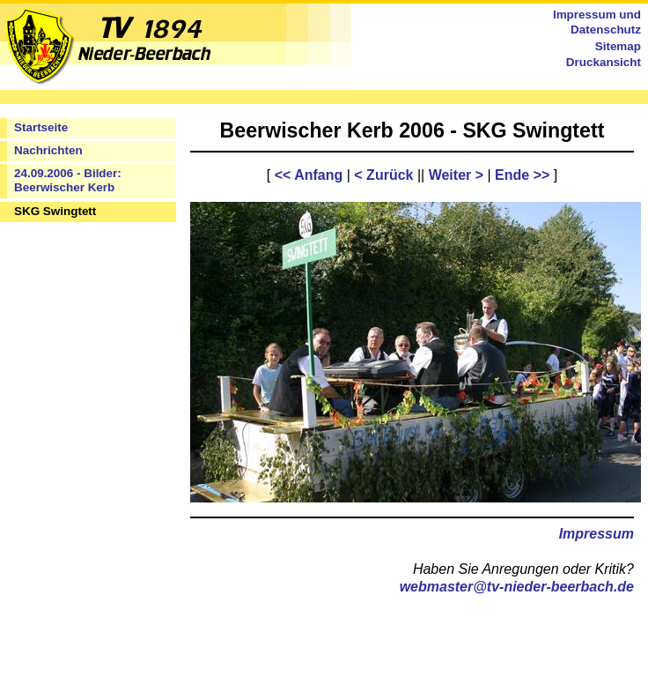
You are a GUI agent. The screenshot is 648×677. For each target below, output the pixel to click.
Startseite (41, 127)
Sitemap (618, 46)
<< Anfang (309, 174)
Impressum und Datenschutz (597, 22)
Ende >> (522, 174)
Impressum (596, 533)
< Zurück (383, 174)
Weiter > (456, 174)
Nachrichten (48, 150)
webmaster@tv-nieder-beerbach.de (517, 586)
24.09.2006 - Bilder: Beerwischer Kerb (68, 181)
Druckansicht (603, 62)
